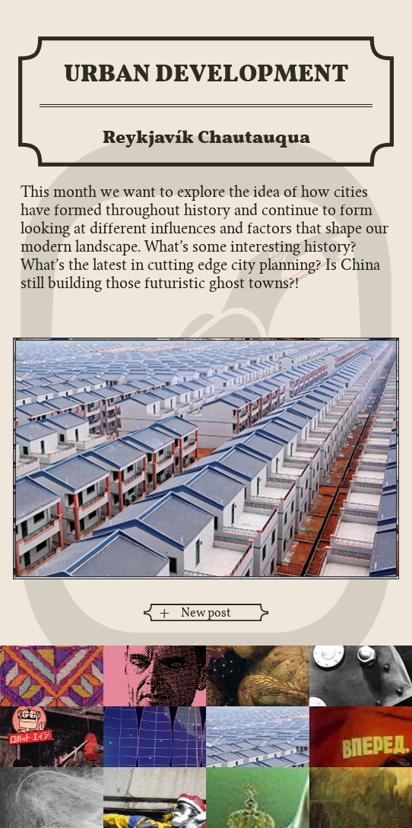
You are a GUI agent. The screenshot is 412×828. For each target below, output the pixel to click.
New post (206, 612)
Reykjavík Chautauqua (206, 136)
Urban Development (206, 72)
